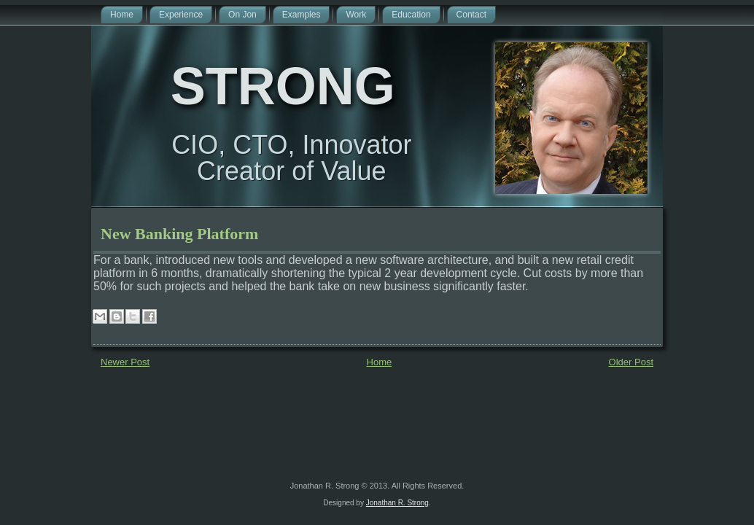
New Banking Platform (179, 234)
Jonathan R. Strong (397, 503)
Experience (181, 14)
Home (121, 14)
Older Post (631, 362)
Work (356, 14)
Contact (471, 14)
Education (411, 14)
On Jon (242, 14)
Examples (301, 14)
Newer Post (125, 362)
